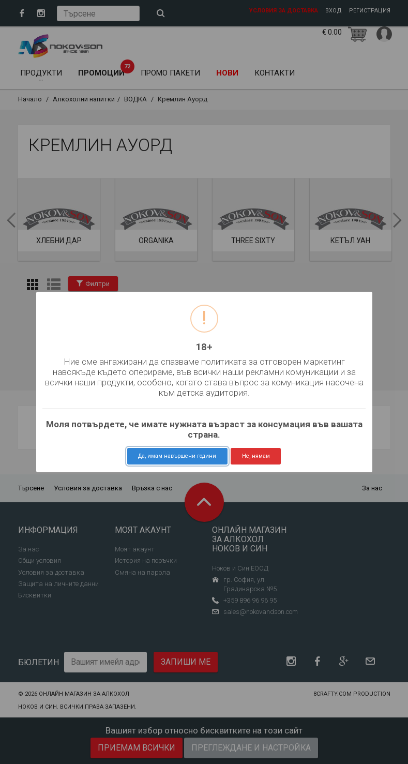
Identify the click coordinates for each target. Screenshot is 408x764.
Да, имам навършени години (177, 456)
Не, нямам (256, 456)
